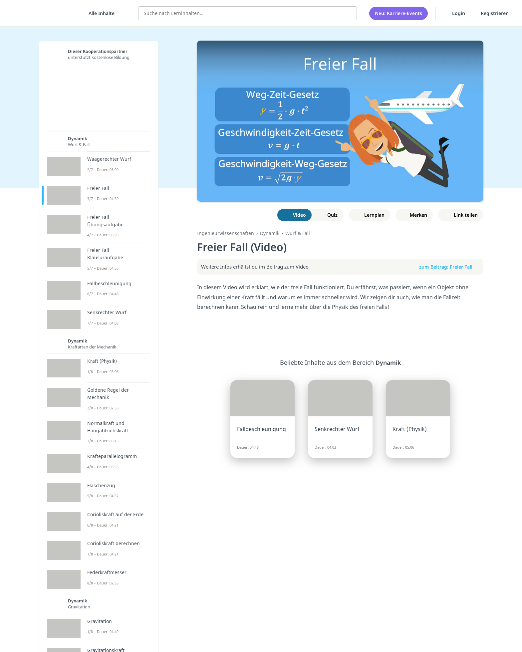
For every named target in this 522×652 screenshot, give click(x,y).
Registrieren (495, 13)
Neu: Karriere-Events (398, 13)
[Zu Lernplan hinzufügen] (370, 215)
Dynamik (269, 233)
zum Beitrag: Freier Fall (449, 267)
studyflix (44, 13)
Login (454, 13)
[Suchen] (348, 13)
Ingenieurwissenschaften (225, 233)
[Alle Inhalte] (99, 13)
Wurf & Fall (297, 233)
